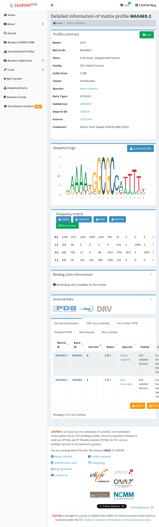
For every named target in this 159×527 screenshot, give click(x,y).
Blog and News (61, 469)
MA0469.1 (61, 380)
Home (58, 23)
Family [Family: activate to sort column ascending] (145, 347)
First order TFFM (127, 323)
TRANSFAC (82, 219)
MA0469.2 (61, 355)
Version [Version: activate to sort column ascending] (93, 347)
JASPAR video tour (64, 463)
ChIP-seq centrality (98, 323)
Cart (125, 4)
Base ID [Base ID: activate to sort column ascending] (77, 345)
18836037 (86, 104)
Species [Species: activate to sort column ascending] (127, 347)
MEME (100, 219)
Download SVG (140, 148)
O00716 (85, 111)
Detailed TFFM (63, 332)
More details (109, 332)
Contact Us (59, 475)
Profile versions (99, 456)
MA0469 (77, 355)
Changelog (96, 463)
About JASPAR (61, 456)
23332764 (86, 119)
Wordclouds (86, 332)
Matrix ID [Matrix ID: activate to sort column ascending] (61, 345)
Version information (66, 323)
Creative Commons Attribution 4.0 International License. (115, 520)
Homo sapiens (89, 88)
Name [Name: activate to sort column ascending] (110, 347)
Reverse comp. (67, 225)
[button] (52, 5)
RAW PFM (117, 219)
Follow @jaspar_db (142, 507)
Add (146, 35)
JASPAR (63, 219)
